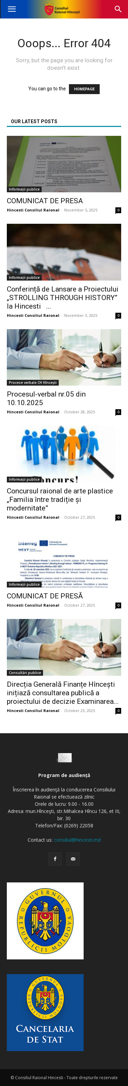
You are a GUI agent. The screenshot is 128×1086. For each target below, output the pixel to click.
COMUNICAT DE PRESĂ (45, 596)
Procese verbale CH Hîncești (33, 382)
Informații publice (24, 189)
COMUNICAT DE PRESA (45, 201)
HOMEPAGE (84, 89)
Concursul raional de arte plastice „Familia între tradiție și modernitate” (60, 499)
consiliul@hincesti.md (77, 840)
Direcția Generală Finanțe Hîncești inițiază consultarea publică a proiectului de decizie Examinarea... (63, 693)
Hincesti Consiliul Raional (33, 209)
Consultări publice (25, 672)
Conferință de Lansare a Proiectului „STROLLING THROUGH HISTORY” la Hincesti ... (63, 297)
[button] (12, 9)
